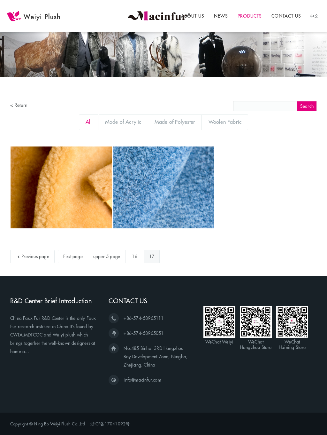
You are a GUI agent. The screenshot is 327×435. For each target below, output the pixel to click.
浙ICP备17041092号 (110, 423)
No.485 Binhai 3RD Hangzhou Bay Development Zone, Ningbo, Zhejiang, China (155, 356)
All (89, 122)
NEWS (221, 16)
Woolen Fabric (225, 122)
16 (135, 256)
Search (307, 106)
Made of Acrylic (123, 122)
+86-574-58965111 (144, 318)
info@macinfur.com (142, 380)
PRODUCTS (250, 16)
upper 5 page (106, 256)
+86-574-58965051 (144, 333)
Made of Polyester (175, 122)
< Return (19, 105)
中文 (314, 16)
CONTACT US (286, 16)
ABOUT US (192, 16)
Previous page (33, 256)
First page (73, 256)
